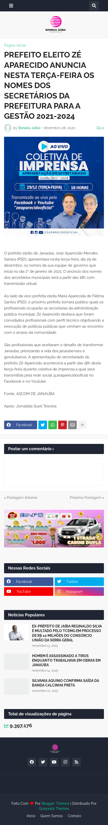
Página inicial (15, 45)
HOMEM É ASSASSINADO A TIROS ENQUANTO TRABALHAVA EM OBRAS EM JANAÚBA (66, 660)
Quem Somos (51, 816)
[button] (11, 5)
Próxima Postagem (85, 498)
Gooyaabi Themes (54, 809)
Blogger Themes (55, 803)
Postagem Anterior (22, 498)
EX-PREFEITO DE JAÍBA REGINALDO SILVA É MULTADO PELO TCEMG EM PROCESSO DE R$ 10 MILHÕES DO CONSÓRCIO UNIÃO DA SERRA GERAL (67, 633)
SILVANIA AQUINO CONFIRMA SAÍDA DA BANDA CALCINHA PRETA (65, 683)
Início (31, 816)
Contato (74, 816)
